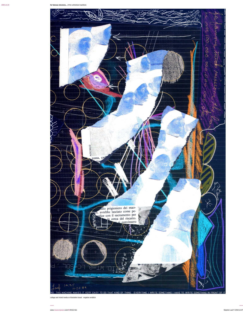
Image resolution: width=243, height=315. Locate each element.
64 (69, 310)
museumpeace (59, 310)
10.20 (7, 5)
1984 (3, 5)
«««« (52, 305)
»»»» (241, 305)
